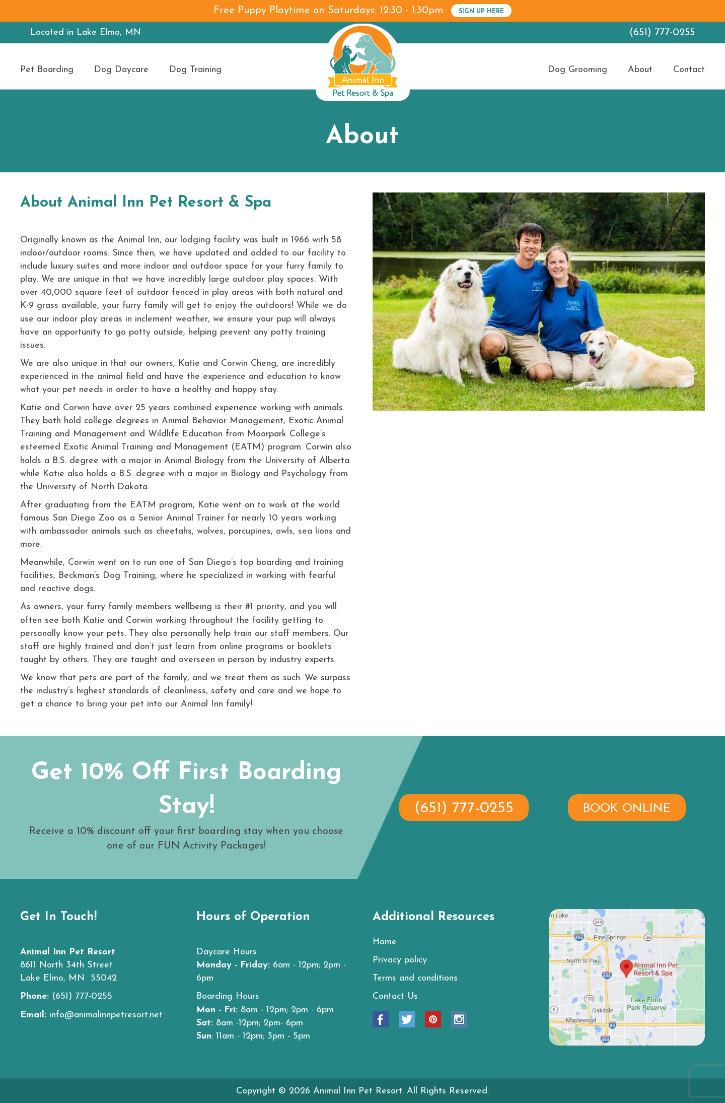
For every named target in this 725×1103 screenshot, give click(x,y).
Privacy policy (400, 960)
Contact (689, 70)
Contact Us (395, 996)
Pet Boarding (47, 70)
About (640, 70)
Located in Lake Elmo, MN (85, 32)
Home (385, 942)
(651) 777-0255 (662, 33)
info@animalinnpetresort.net (106, 1015)
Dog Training (195, 70)
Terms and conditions (415, 978)
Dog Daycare (121, 70)
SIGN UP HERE (481, 12)
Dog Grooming (577, 70)
